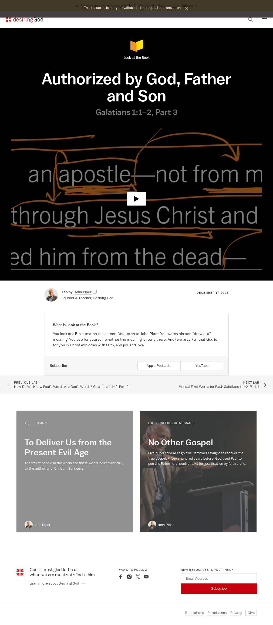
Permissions (217, 612)
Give (251, 612)
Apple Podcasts (159, 365)
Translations (194, 612)
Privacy (236, 612)
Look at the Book (137, 49)
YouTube (202, 365)
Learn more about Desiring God (58, 583)
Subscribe (219, 588)
